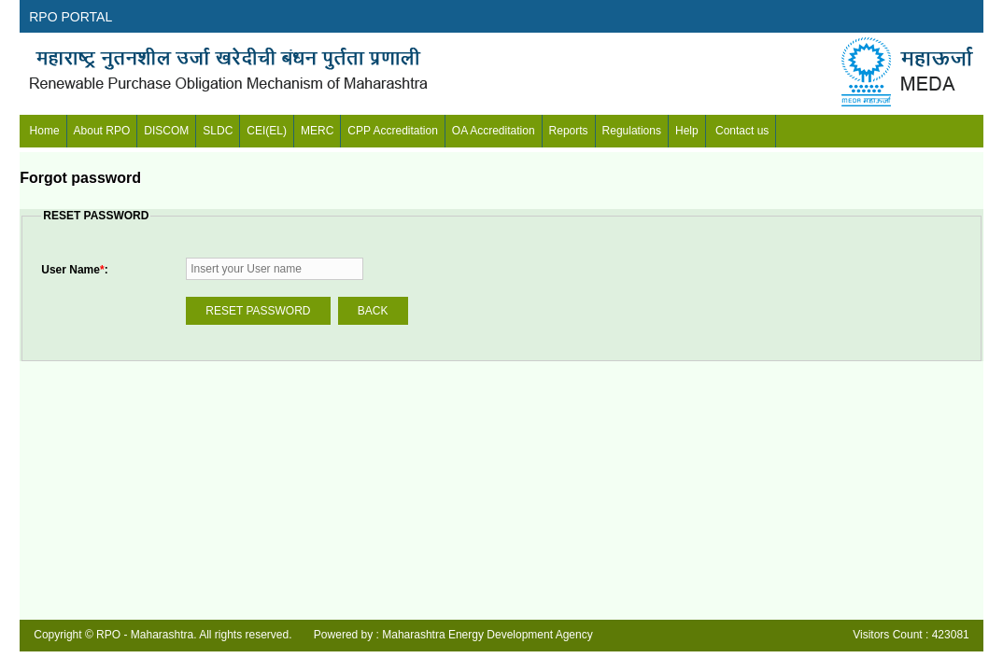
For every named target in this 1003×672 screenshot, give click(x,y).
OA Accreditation (493, 130)
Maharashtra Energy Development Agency (487, 634)
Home (42, 130)
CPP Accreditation (392, 130)
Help (687, 130)
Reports (568, 130)
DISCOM (166, 130)
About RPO (102, 130)
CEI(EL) (267, 130)
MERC (317, 130)
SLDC (218, 130)
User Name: (74, 269)
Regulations (631, 130)
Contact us (741, 130)
